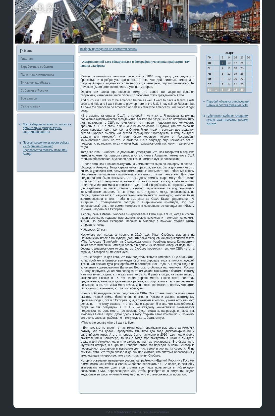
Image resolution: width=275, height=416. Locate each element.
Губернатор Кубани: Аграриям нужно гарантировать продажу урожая (228, 119)
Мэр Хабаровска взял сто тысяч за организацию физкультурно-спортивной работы (47, 128)
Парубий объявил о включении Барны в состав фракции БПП (228, 103)
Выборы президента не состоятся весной (108, 49)
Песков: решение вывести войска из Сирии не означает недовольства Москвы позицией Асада (46, 148)
